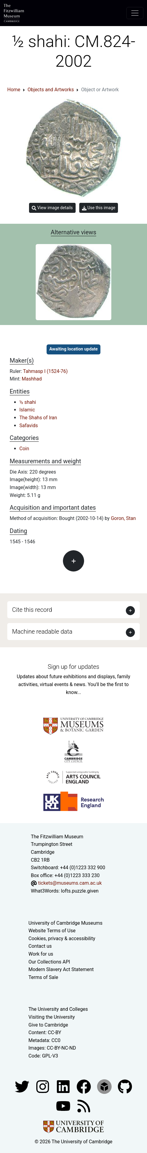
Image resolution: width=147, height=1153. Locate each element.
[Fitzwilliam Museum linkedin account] (84, 1086)
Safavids (28, 425)
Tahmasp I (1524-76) (45, 371)
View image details (52, 207)
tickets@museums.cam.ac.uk (70, 883)
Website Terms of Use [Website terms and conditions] (52, 930)
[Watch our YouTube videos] (64, 1105)
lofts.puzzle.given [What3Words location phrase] (79, 891)
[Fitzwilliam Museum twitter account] (22, 1086)
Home (13, 89)
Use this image (99, 207)
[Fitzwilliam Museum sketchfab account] (105, 1086)
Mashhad (32, 379)
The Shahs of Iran (38, 418)
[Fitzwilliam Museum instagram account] (43, 1086)
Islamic (27, 410)
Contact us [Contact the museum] (40, 946)
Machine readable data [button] (42, 631)
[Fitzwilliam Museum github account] (125, 1086)
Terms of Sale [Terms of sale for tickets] (43, 977)
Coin (24, 448)
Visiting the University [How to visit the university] (51, 1017)
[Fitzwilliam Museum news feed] (83, 1105)
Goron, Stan (123, 518)
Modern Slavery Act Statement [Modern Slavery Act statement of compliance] (61, 969)
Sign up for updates (73, 666)
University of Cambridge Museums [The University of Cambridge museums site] (65, 923)
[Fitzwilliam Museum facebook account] (64, 1086)
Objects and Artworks (51, 89)
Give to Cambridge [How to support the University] (48, 1025)
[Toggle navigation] (134, 13)
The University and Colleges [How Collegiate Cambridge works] (58, 1009)
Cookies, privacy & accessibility (61, 938)
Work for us (40, 954)
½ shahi (27, 402)
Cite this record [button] (32, 609)
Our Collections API (49, 962)
